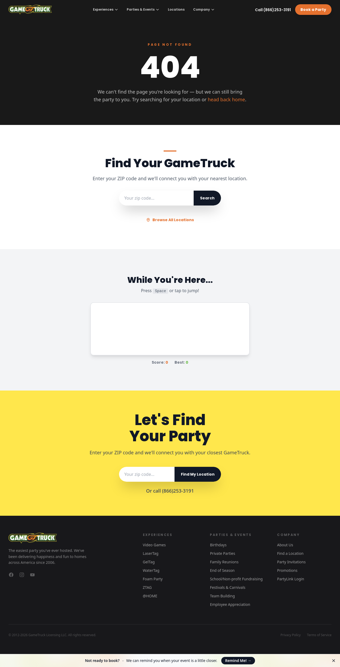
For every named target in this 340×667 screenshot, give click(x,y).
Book (313, 9)
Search (207, 198)
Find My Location (198, 474)
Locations (176, 9)
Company (204, 9)
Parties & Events (143, 9)
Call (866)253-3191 (273, 9)
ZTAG (147, 587)
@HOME (150, 595)
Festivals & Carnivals (227, 587)
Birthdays (218, 544)
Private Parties (222, 553)
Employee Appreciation (230, 604)
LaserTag (151, 553)
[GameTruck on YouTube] (32, 574)
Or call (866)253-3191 (170, 491)
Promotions (287, 570)
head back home (226, 99)
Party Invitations (291, 561)
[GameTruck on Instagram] (21, 574)
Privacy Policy (290, 635)
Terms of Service (319, 635)
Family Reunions (224, 561)
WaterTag (151, 570)
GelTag (149, 561)
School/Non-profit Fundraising (236, 578)
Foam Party (153, 578)
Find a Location (290, 553)
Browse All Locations (170, 220)
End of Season (222, 570)
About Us (285, 544)
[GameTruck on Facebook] (11, 574)
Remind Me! (238, 660)
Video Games (154, 544)
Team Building (222, 595)
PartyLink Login (290, 578)
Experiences (105, 9)
